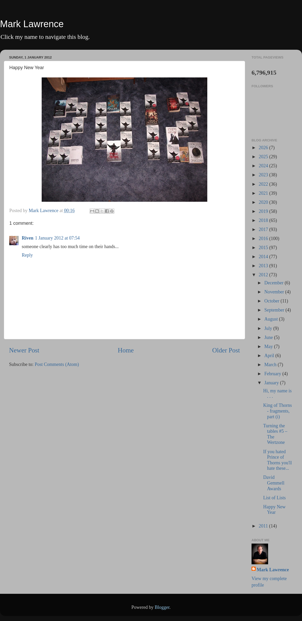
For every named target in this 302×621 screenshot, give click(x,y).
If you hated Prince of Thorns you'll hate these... (277, 460)
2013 (264, 265)
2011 (264, 526)
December (274, 282)
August (271, 319)
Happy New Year (274, 509)
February (273, 373)
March (270, 364)
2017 (264, 229)
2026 (264, 147)
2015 (264, 247)
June (269, 337)
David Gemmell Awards (273, 483)
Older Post (226, 350)
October (272, 301)
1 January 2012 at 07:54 (57, 238)
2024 (264, 165)
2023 (264, 174)
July (268, 328)
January (272, 382)
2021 (264, 193)
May (269, 346)
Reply (27, 255)
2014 (264, 256)
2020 (264, 202)
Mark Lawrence (32, 24)
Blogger (162, 607)
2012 (264, 274)
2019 (264, 211)
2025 (264, 156)
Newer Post (24, 350)
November (274, 291)
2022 (264, 184)
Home (126, 350)
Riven (27, 238)
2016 (264, 238)
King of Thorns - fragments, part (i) (277, 411)
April (269, 355)
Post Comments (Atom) (57, 364)
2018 (264, 220)
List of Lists (274, 497)
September (274, 310)
